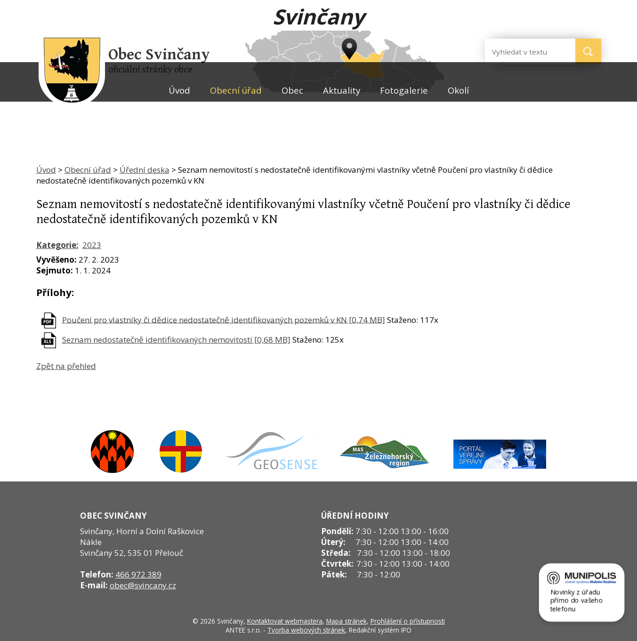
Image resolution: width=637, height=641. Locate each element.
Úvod (179, 90)
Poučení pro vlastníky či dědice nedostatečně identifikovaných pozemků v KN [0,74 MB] (223, 319)
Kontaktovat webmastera (285, 621)
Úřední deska (144, 169)
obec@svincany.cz (143, 585)
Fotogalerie (404, 90)
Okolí (458, 90)
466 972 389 (138, 574)
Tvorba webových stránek (306, 629)
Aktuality (341, 90)
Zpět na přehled (66, 366)
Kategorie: (57, 245)
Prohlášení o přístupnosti (408, 621)
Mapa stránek (346, 621)
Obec (292, 90)
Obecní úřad (236, 90)
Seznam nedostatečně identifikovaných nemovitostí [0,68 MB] (176, 339)
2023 (91, 245)
